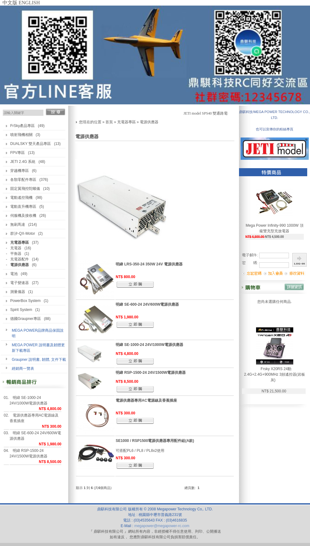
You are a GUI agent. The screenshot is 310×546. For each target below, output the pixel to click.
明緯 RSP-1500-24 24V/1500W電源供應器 (29, 453)
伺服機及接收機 (23, 215)
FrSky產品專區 (22, 126)
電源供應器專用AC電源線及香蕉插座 (34, 418)
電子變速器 (19, 283)
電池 (14, 274)
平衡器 (15, 253)
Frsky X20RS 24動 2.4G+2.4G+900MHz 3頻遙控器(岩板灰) (274, 374)
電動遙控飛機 (21, 197)
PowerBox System (25, 301)
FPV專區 (17, 153)
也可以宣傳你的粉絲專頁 (274, 129)
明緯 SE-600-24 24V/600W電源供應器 (35, 436)
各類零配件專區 (23, 179)
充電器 (15, 248)
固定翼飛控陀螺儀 (25, 188)
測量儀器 (17, 292)
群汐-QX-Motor (22, 233)
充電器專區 (126, 122)
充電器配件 (19, 259)
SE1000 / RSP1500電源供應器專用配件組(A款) (155, 441)
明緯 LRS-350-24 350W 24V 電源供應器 (149, 264)
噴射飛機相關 (21, 135)
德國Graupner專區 (25, 319)
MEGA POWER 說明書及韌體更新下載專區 (38, 348)
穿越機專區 (19, 170)
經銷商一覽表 (23, 368)
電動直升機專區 (23, 206)
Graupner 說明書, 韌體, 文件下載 (39, 359)
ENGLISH (29, 2)
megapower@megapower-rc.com (161, 526)
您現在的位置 (90, 122)
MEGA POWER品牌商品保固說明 (38, 333)
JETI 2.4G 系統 (22, 161)
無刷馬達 (17, 224)
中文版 (9, 2)
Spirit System (21, 310)
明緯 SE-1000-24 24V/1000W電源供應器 (29, 400)
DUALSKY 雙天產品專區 (30, 144)
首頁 (109, 122)
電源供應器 (149, 122)
